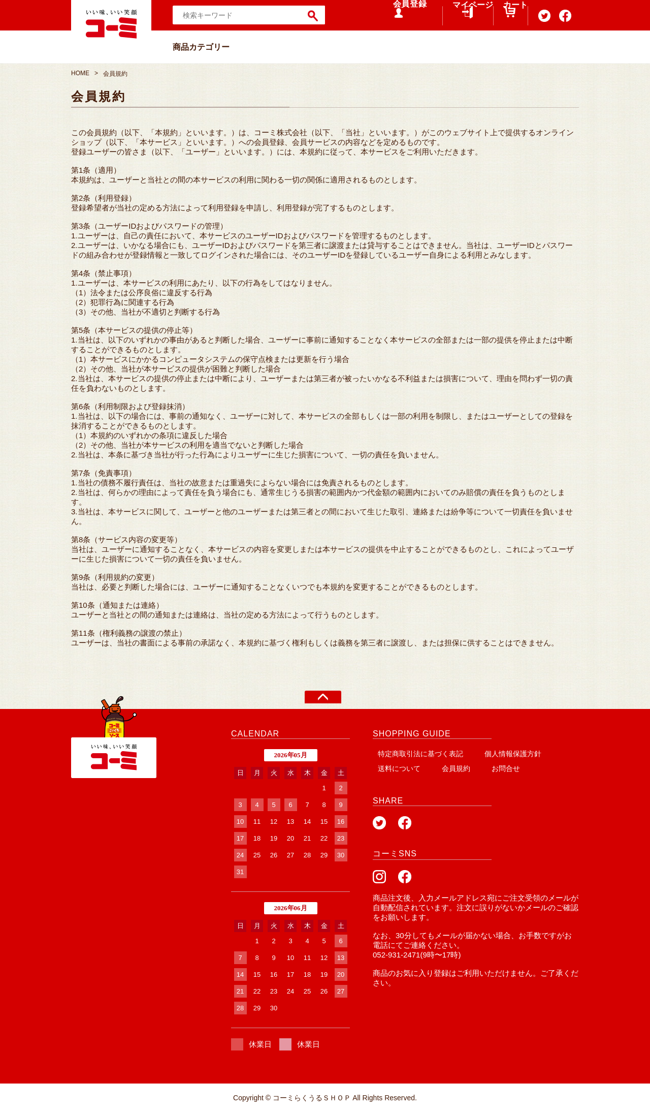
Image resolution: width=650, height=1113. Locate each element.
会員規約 (445, 768)
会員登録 (401, 15)
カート (505, 20)
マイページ (459, 20)
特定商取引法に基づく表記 (418, 753)
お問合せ (486, 768)
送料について (395, 768)
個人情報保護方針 (505, 753)
